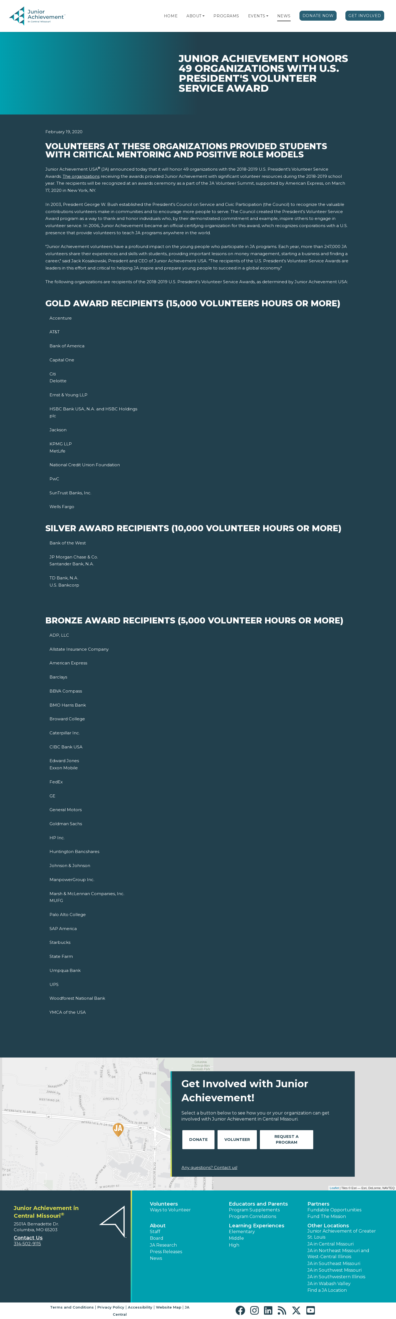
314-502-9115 (27, 1243)
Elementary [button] (242, 1231)
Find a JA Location (327, 1290)
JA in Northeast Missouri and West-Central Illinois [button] (338, 1253)
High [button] (234, 1245)
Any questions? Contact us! (209, 1167)
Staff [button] (155, 1231)
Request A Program (286, 1139)
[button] (203, 15)
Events (256, 15)
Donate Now (318, 15)
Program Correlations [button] (252, 1216)
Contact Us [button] (28, 1237)
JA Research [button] (163, 1245)
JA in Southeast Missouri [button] (333, 1263)
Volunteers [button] (164, 1203)
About (194, 15)
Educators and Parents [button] (258, 1203)
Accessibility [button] (140, 1307)
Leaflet (334, 1188)
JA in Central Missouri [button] (330, 1244)
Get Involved (364, 15)
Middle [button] (236, 1238)
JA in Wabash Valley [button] (329, 1283)
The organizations (81, 176)
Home (171, 15)
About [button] (158, 1225)
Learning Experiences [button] (256, 1225)
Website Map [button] (168, 1307)
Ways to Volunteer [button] (170, 1209)
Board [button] (156, 1238)
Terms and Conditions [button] (72, 1307)
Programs (226, 15)
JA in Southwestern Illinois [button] (336, 1276)
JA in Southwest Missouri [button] (334, 1270)
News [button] (156, 1258)
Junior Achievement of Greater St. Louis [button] (341, 1234)
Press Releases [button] (166, 1251)
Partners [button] (318, 1203)
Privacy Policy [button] (110, 1307)
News (284, 15)
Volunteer (237, 1139)
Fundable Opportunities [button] (334, 1209)
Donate (198, 1139)
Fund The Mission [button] (326, 1216)
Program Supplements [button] (254, 1209)
